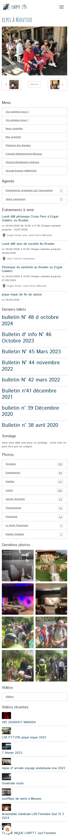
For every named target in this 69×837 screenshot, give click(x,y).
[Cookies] (7, 829)
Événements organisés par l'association (34, 190)
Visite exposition (34, 199)
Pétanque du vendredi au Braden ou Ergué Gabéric (32, 269)
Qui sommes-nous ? (17, 112)
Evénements (34, 473)
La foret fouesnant (34, 525)
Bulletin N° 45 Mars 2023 (31, 351)
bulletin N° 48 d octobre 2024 (30, 320)
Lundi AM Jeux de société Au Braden (28, 243)
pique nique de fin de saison (22, 294)
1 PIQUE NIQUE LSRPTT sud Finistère (29, 833)
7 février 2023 (12, 752)
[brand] (15, 7)
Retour (34, 84)
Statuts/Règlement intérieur (22, 162)
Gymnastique (34, 508)
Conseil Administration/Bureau (24, 154)
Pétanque (34, 517)
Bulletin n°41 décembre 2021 (29, 394)
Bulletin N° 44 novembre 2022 (31, 366)
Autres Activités (34, 499)
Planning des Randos (18, 145)
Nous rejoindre (14, 128)
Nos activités (13, 137)
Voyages (34, 464)
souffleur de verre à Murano (21, 798)
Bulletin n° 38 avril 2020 (30, 425)
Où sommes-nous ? (17, 120)
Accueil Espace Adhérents (21, 171)
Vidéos (10, 697)
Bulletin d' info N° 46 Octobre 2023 (26, 338)
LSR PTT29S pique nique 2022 (24, 737)
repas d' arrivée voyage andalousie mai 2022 (33, 768)
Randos (34, 482)
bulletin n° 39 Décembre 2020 (30, 411)
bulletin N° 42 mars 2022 (31, 380)
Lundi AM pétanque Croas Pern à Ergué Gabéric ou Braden (30, 218)
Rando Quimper (34, 534)
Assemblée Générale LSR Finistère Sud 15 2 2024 (33, 816)
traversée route (13, 783)
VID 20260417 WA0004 (19, 722)
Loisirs (34, 490)
